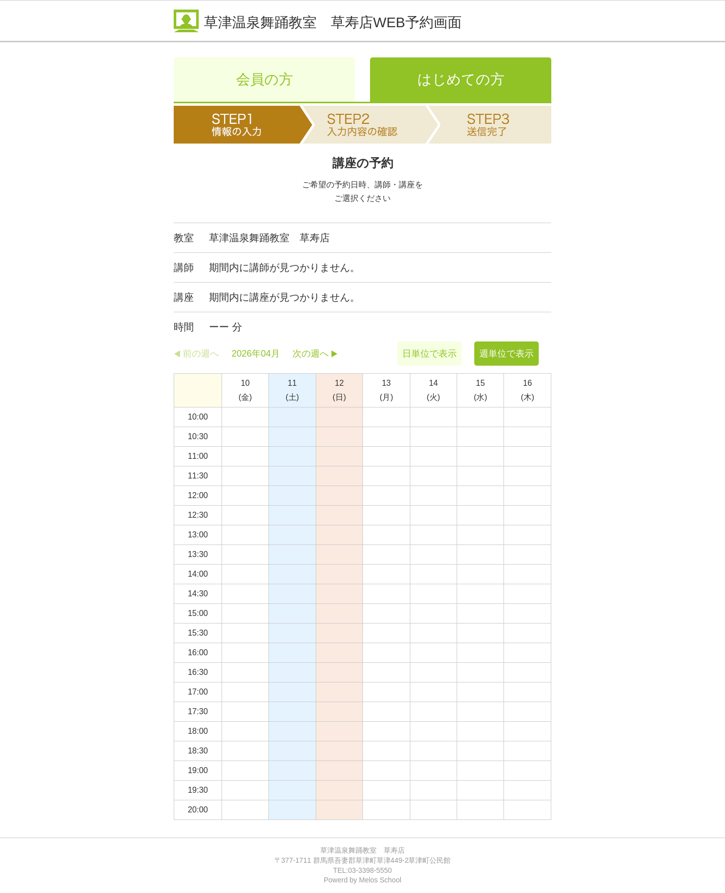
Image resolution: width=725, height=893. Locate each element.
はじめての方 (460, 79)
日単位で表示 (429, 354)
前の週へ (201, 354)
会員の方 (264, 79)
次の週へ (311, 354)
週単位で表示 (506, 354)
